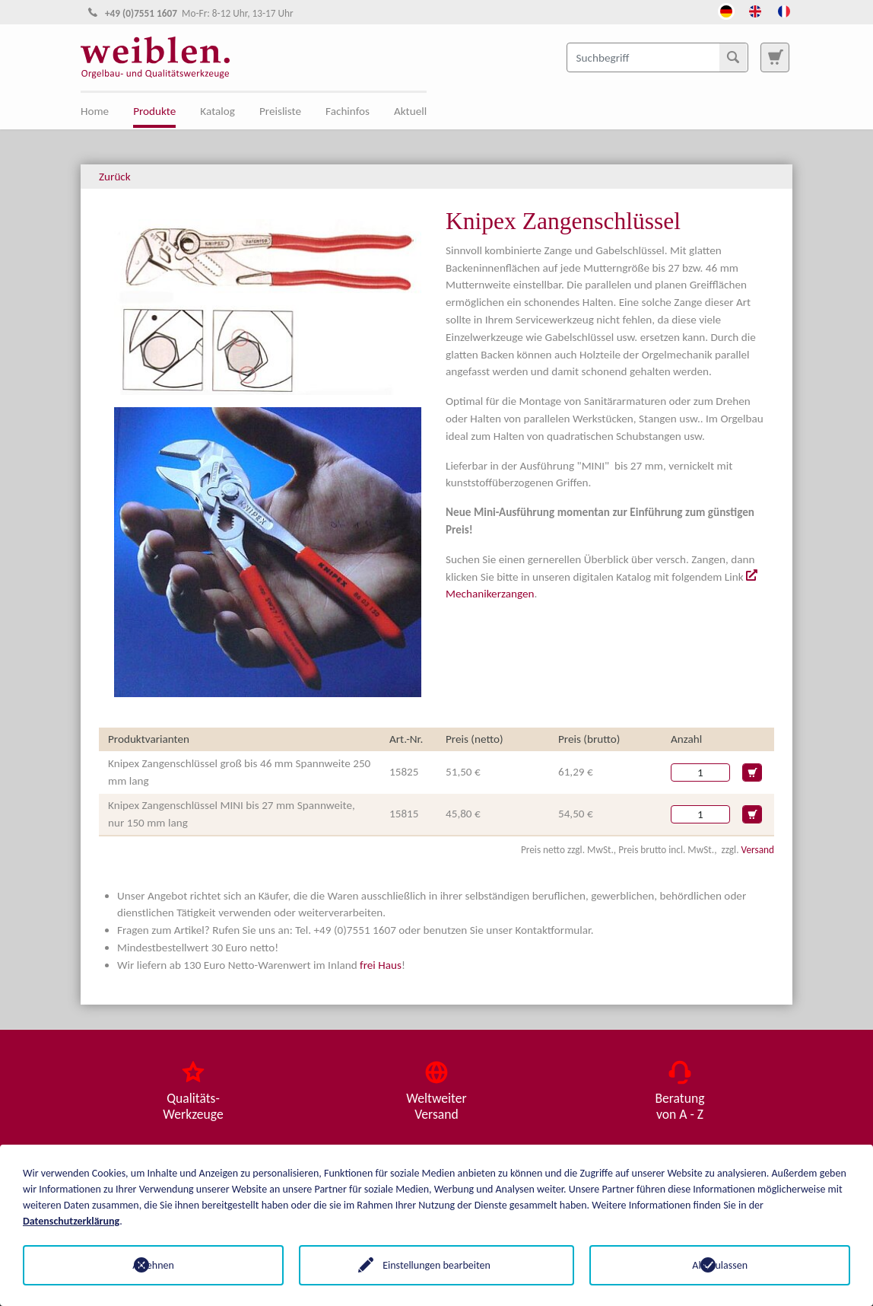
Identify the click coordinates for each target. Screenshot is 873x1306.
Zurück (115, 176)
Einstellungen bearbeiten (436, 1265)
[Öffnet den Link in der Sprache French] (784, 10)
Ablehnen (153, 1265)
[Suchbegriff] (657, 57)
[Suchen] (733, 57)
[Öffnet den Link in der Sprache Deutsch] (726, 10)
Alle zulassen (720, 1265)
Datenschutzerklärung (71, 1221)
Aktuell (410, 111)
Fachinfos (347, 111)
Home (95, 111)
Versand (757, 849)
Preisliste (280, 111)
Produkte (154, 111)
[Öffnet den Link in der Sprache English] (755, 10)
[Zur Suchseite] (774, 57)
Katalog (217, 111)
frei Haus (381, 965)
